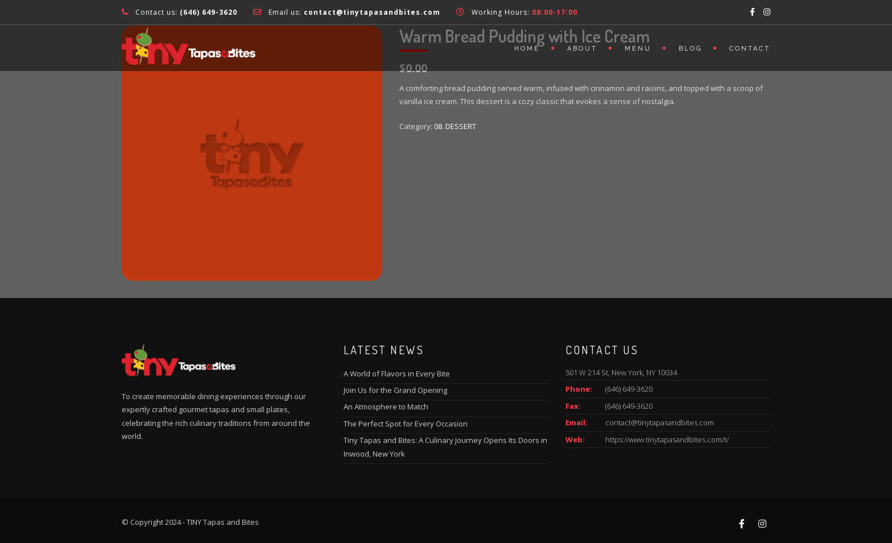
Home (527, 48)
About (582, 48)
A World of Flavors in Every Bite (397, 373)
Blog (690, 48)
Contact (749, 48)
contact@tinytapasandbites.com (659, 422)
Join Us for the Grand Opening (395, 390)
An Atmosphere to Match (386, 406)
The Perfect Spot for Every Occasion (406, 423)
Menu (638, 48)
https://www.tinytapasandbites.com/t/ (667, 439)
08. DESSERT (455, 126)
